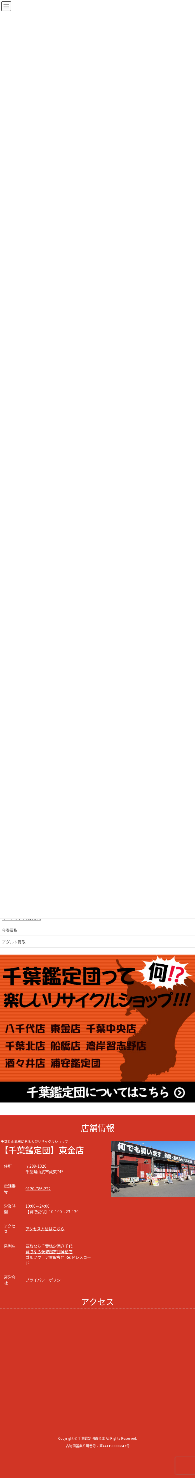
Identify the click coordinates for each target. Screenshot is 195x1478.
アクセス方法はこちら (44, 1228)
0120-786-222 (38, 1188)
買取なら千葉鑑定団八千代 (48, 1246)
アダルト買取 (13, 942)
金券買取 (10, 930)
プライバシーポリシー (45, 1280)
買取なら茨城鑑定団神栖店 (48, 1251)
